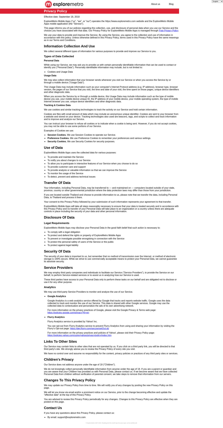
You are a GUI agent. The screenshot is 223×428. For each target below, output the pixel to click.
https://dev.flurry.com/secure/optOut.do (89, 328)
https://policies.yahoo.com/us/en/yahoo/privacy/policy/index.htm (80, 335)
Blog (171, 4)
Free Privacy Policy (168, 30)
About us (155, 4)
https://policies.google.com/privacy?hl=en (68, 312)
